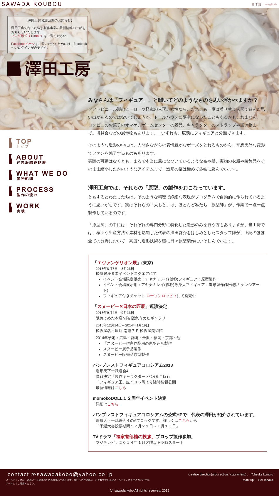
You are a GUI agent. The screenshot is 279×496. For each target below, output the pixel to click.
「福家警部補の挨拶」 (134, 436)
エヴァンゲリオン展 (117, 262)
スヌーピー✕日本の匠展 (121, 306)
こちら (120, 388)
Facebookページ (23, 43)
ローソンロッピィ (161, 296)
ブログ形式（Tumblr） (27, 36)
